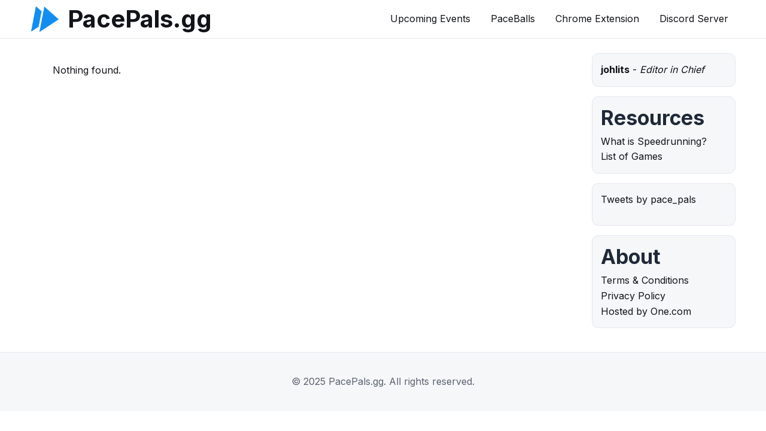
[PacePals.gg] (45, 19)
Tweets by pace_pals (648, 199)
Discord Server (693, 19)
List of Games (631, 156)
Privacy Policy (633, 296)
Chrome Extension (597, 19)
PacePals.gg (140, 19)
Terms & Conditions (645, 280)
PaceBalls (513, 19)
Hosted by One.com (646, 311)
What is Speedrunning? (654, 141)
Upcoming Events (430, 19)
